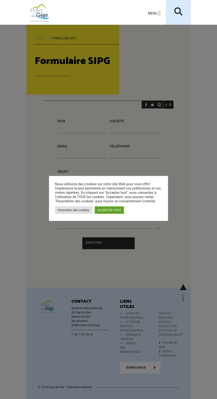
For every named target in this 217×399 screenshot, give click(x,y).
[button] (152, 13)
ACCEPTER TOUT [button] (109, 210)
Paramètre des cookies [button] (73, 210)
